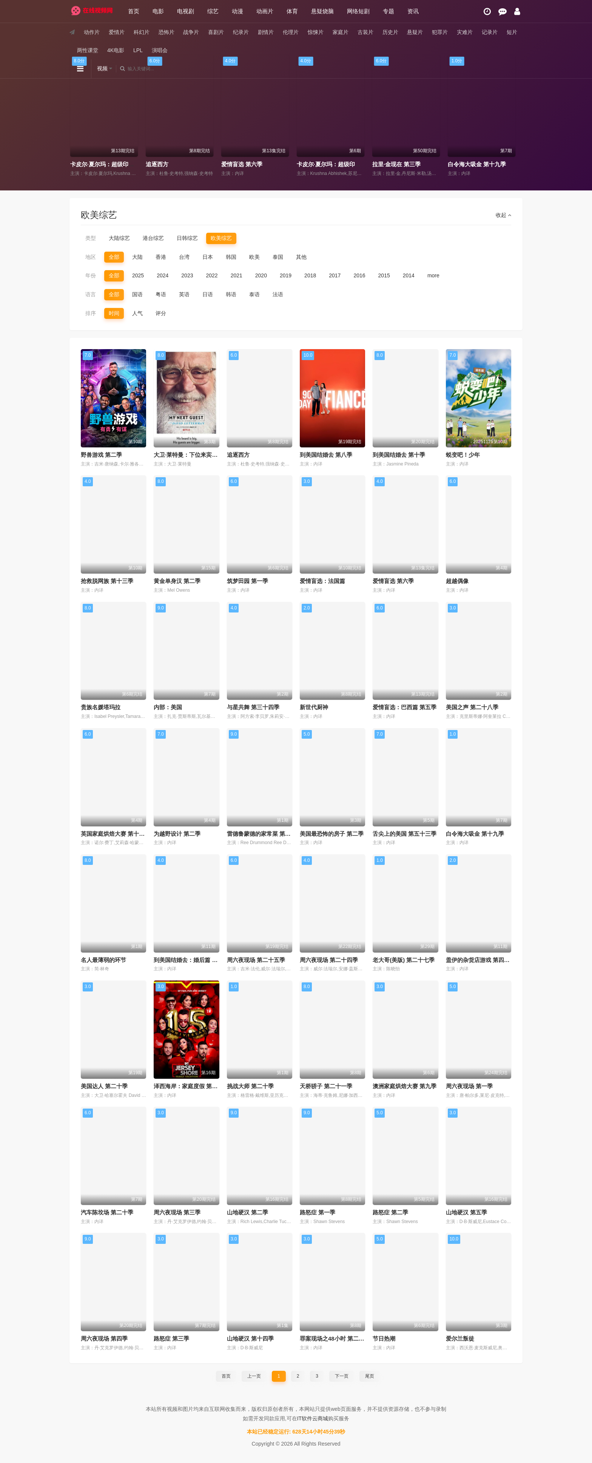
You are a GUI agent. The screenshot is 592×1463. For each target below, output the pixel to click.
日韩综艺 (187, 238)
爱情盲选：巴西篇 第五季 (404, 707)
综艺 (213, 11)
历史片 (390, 32)
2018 (310, 275)
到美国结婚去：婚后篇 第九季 (191, 960)
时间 (114, 313)
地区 (90, 257)
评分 (161, 313)
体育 (292, 11)
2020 (261, 275)
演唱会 (160, 50)
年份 (90, 275)
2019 (285, 275)
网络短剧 (358, 11)
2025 (138, 275)
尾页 (369, 1376)
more (433, 275)
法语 (278, 294)
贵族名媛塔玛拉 (100, 707)
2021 (236, 275)
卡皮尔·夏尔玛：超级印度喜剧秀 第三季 (425, 164)
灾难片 (465, 32)
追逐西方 (235, 164)
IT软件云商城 (312, 1418)
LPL (138, 50)
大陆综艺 (119, 238)
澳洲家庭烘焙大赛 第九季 (404, 1086)
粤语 (161, 294)
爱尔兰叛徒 (460, 1338)
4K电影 (115, 50)
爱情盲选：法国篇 (322, 581)
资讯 (413, 11)
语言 (90, 294)
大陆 (137, 257)
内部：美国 (168, 707)
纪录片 (241, 32)
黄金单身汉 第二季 (177, 581)
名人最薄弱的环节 (103, 960)
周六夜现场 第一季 (469, 1086)
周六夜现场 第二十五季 (256, 960)
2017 (335, 275)
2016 (359, 275)
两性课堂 (87, 50)
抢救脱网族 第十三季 (107, 581)
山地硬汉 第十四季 (250, 1338)
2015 (384, 275)
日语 (207, 294)
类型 (90, 238)
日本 (207, 257)
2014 (409, 275)
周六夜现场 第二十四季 (329, 960)
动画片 (264, 11)
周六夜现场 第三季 (177, 1212)
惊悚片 (316, 32)
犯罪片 (440, 32)
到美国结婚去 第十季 (399, 455)
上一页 (254, 1376)
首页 (133, 11)
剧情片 (266, 32)
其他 (301, 257)
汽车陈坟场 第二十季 (107, 1212)
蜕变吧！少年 (463, 455)
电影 (158, 11)
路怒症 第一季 (317, 1212)
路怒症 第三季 (171, 1338)
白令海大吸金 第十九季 (475, 833)
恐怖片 (166, 32)
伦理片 (291, 32)
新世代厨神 (314, 707)
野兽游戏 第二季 (101, 455)
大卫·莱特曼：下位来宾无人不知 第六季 (203, 455)
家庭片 (340, 32)
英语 (184, 294)
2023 (187, 275)
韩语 (231, 294)
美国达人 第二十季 (104, 1086)
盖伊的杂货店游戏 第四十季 (480, 960)
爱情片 (117, 32)
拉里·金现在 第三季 (475, 164)
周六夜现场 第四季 (104, 1338)
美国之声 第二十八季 (472, 707)
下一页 (341, 1376)
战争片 (191, 32)
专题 (388, 11)
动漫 (237, 11)
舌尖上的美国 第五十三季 (404, 833)
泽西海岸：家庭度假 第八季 (188, 1086)
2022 (211, 275)
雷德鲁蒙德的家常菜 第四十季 (264, 833)
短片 (512, 32)
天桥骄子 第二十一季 (326, 1086)
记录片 (490, 32)
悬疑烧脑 (322, 11)
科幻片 (142, 32)
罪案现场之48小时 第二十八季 (338, 1338)
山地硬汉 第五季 (466, 1212)
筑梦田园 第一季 (247, 581)
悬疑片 (415, 32)
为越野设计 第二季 (177, 833)
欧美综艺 (221, 238)
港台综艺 (153, 238)
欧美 (254, 257)
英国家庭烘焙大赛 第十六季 (115, 833)
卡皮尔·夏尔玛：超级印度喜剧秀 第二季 (198, 164)
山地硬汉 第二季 (247, 1212)
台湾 (184, 257)
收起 (503, 215)
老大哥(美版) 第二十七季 (404, 960)
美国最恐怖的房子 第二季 (332, 833)
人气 (137, 313)
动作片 (92, 32)
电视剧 (185, 11)
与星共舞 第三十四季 (253, 707)
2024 (162, 275)
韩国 (231, 257)
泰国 (278, 257)
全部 (114, 257)
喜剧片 (216, 32)
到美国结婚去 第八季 (326, 455)
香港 (161, 257)
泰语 (254, 294)
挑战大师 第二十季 (250, 1086)
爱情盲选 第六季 (320, 164)
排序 (90, 313)
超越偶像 (457, 581)
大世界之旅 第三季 (96, 164)
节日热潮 (384, 1338)
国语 (137, 294)
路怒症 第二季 (390, 1212)
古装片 (365, 32)
